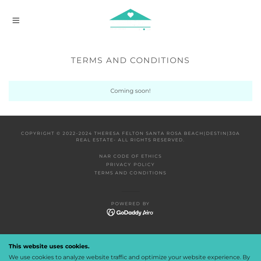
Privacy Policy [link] (130, 164)
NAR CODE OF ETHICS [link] (130, 156)
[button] (21, 20)
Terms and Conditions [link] (130, 172)
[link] (130, 20)
